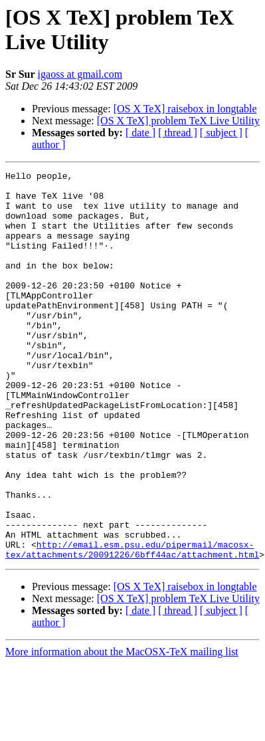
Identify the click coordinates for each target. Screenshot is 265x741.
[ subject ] (221, 132)
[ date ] (140, 132)
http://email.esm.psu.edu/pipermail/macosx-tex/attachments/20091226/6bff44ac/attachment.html (132, 626)
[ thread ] (177, 132)
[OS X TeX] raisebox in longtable (185, 108)
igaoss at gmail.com (80, 74)
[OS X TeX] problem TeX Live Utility (178, 120)
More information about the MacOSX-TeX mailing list (121, 729)
